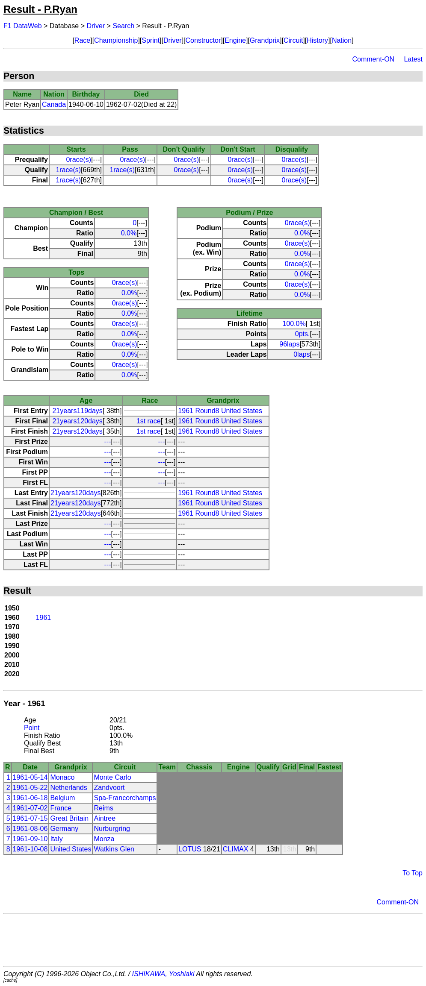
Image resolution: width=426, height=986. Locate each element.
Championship (116, 40)
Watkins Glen (114, 849)
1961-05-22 (30, 787)
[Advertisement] (213, 940)
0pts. (302, 333)
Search (123, 25)
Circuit (293, 40)
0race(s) (78, 159)
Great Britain (69, 818)
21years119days (77, 410)
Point (31, 727)
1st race (148, 421)
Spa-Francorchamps (125, 797)
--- (107, 441)
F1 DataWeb (22, 25)
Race (82, 40)
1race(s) (68, 169)
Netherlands (68, 787)
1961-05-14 (30, 777)
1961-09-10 (30, 838)
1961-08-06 (30, 828)
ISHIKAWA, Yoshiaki (163, 973)
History (317, 40)
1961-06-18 (30, 797)
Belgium (62, 797)
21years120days (77, 421)
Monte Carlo (112, 777)
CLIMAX (235, 849)
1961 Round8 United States (220, 410)
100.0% (293, 323)
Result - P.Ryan (40, 9)
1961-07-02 (30, 808)
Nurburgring (112, 828)
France (60, 808)
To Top (412, 873)
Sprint (151, 40)
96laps (289, 344)
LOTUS (189, 849)
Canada (54, 104)
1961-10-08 (30, 849)
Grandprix (265, 40)
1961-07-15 (30, 818)
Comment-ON (373, 59)
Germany (64, 828)
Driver (96, 25)
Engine (235, 40)
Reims (103, 808)
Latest (413, 59)
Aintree (104, 818)
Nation (342, 40)
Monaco (62, 777)
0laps (301, 354)
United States (70, 849)
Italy (56, 838)
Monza (104, 838)
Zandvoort (109, 787)
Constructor (203, 40)
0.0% (128, 233)
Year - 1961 (24, 703)
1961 (43, 617)
